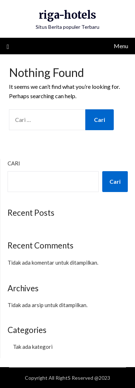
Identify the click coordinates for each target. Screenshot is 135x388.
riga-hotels (67, 15)
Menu (121, 45)
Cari (14, 163)
